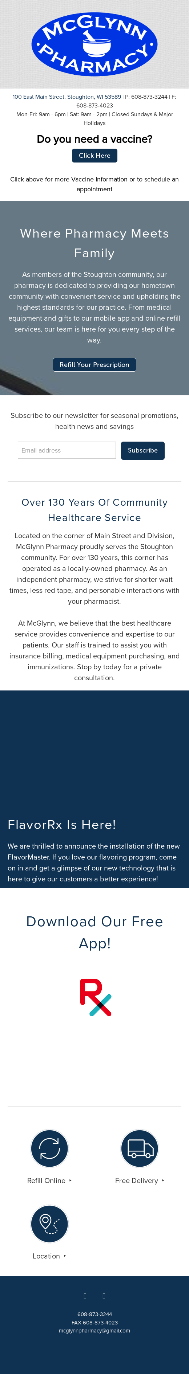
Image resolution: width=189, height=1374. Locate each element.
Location (47, 1255)
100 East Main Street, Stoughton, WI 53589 (67, 97)
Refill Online (47, 1180)
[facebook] (85, 1296)
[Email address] (67, 450)
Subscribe (143, 450)
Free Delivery (137, 1180)
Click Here (94, 155)
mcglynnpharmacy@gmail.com (94, 1330)
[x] (104, 1296)
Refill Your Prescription (94, 364)
